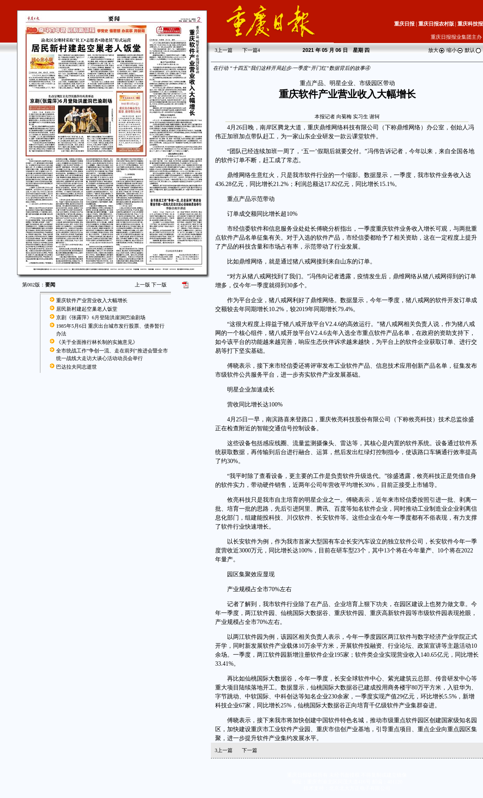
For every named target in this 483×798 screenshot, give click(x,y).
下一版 (159, 285)
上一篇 (224, 50)
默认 (473, 50)
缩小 (454, 50)
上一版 (142, 285)
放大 (436, 50)
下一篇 (251, 50)
